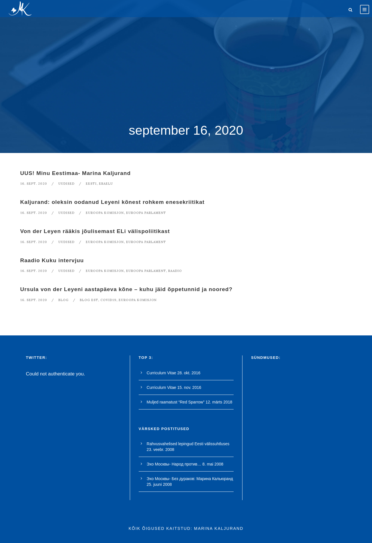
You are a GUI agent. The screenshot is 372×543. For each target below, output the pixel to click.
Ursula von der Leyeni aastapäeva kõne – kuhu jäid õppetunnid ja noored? (126, 289)
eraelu (106, 184)
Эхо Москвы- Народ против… (174, 464)
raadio (175, 271)
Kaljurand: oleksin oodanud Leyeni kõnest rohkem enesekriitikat (112, 202)
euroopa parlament (146, 213)
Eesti (91, 184)
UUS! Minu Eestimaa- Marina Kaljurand (75, 173)
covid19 (108, 300)
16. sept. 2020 (33, 184)
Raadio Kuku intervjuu (52, 260)
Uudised (66, 184)
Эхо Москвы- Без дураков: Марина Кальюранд (190, 478)
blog (63, 300)
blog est (89, 300)
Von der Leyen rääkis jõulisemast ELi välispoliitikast (95, 231)
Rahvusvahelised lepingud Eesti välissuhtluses (188, 443)
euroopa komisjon (105, 213)
